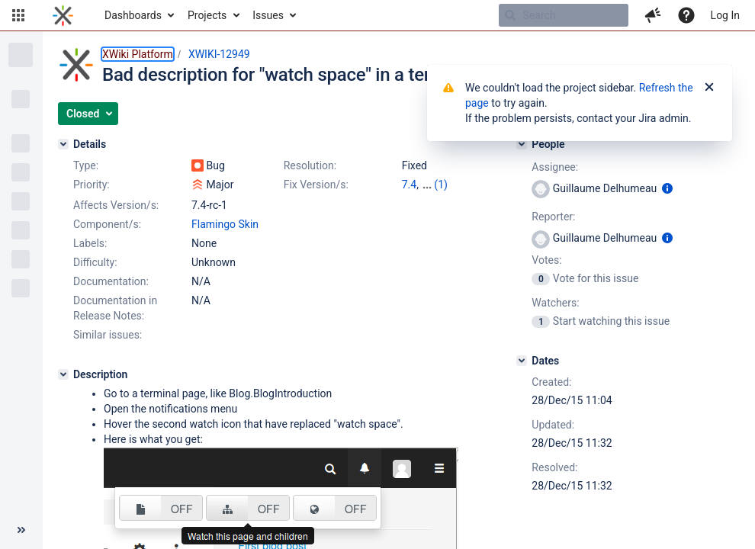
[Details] (63, 144)
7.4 (409, 184)
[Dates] (521, 360)
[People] (521, 144)
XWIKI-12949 (219, 54)
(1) (441, 184)
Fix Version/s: (316, 184)
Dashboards (133, 15)
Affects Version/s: (116, 205)
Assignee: (555, 167)
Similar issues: (107, 335)
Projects (207, 15)
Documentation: (111, 281)
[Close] (709, 87)
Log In (725, 15)
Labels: (90, 243)
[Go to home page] (63, 15)
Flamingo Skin (225, 224)
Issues (268, 15)
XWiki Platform (137, 54)
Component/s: (107, 224)
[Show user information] (667, 188)
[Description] (63, 374)
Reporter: (553, 216)
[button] (18, 15)
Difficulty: (95, 262)
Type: (85, 165)
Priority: (91, 184)
